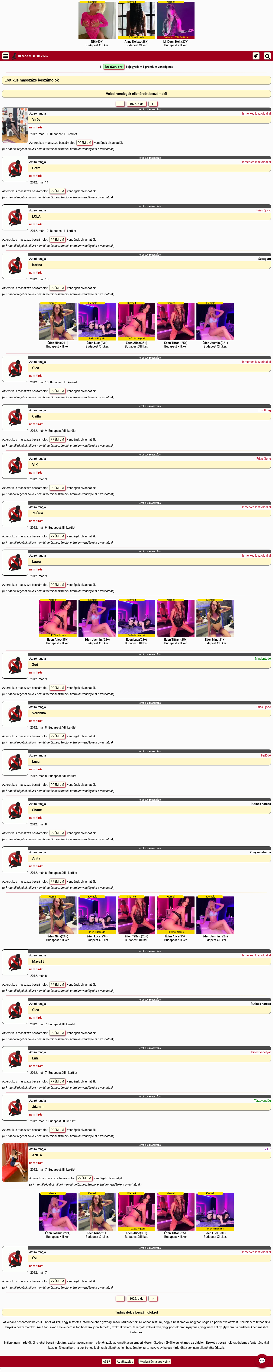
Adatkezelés (125, 1361)
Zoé (35, 665)
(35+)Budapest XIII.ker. (136, 325)
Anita (36, 858)
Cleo (35, 368)
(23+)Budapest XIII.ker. (97, 325)
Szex (261, 258)
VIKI (35, 465)
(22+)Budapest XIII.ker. (215, 325)
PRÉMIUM (84, 142)
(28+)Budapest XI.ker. (136, 23)
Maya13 (38, 961)
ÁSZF (106, 1361)
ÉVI (34, 1258)
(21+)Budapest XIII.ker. (58, 325)
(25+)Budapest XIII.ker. (176, 325)
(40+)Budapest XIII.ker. (97, 23)
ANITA (37, 1155)
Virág (36, 120)
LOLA (36, 216)
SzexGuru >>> (114, 66)
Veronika (39, 713)
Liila (35, 1058)
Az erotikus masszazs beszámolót (52, 142)
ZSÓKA (37, 513)
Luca (35, 761)
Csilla (36, 416)
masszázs (155, 109)
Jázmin (38, 1107)
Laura (36, 562)
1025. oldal (136, 104)
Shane (37, 810)
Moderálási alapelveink (155, 1361)
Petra (36, 168)
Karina (37, 265)
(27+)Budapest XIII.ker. (176, 23)
